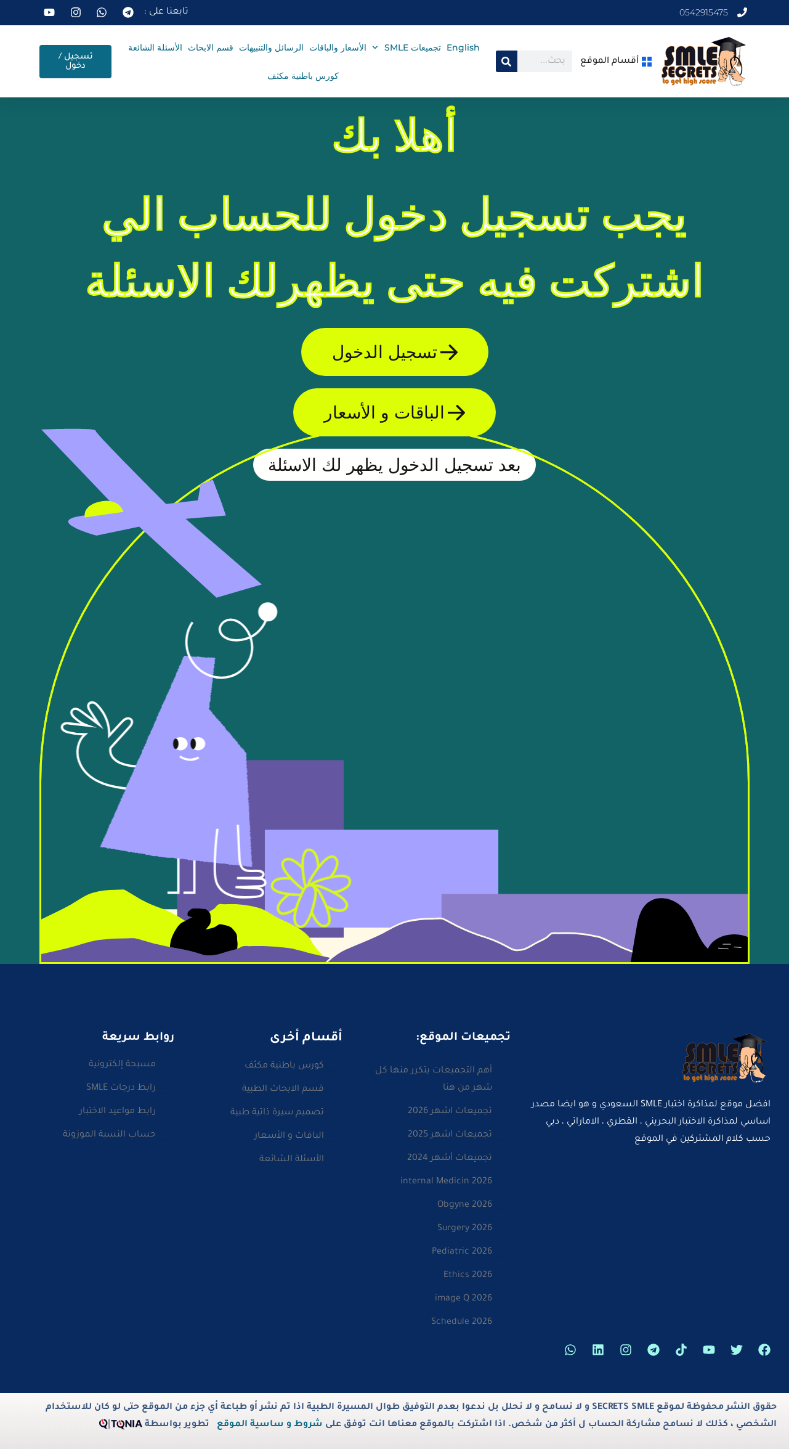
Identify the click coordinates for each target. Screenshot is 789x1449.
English (463, 47)
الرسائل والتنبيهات (271, 47)
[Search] (506, 61)
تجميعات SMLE (406, 47)
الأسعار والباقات (337, 47)
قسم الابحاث (210, 47)
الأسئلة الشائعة (155, 47)
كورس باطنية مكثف (303, 75)
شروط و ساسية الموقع (270, 1425)
